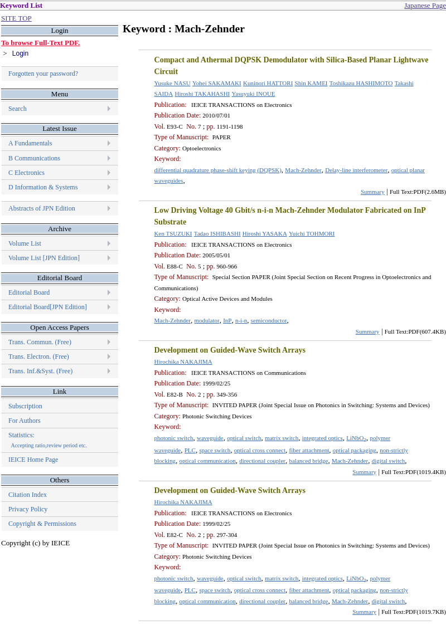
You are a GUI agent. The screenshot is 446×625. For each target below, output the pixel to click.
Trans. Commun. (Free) (39, 342)
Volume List (25, 243)
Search (17, 109)
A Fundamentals (30, 143)
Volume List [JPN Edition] (44, 258)
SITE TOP (16, 18)
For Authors (24, 420)
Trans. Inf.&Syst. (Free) (40, 371)
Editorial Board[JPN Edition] (47, 307)
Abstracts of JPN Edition (41, 208)
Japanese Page (425, 5)
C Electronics (26, 173)
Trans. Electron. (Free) (38, 356)
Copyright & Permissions (42, 524)
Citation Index (27, 495)
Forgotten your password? (43, 73)
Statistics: (47, 439)
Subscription (25, 406)
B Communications (34, 158)
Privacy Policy (27, 509)
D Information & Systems (42, 187)
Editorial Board (29, 292)
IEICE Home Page (33, 459)
